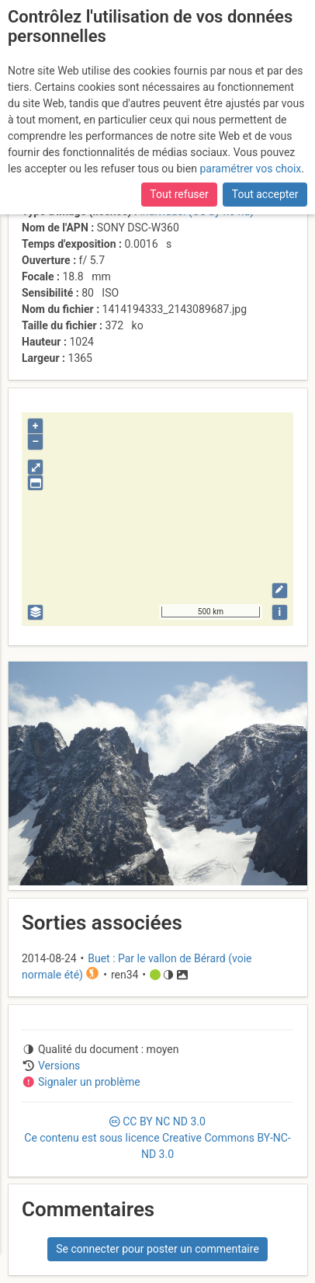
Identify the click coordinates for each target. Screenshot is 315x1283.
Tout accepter (265, 194)
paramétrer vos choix (250, 168)
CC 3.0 (157, 1137)
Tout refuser (179, 194)
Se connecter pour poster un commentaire (157, 1249)
